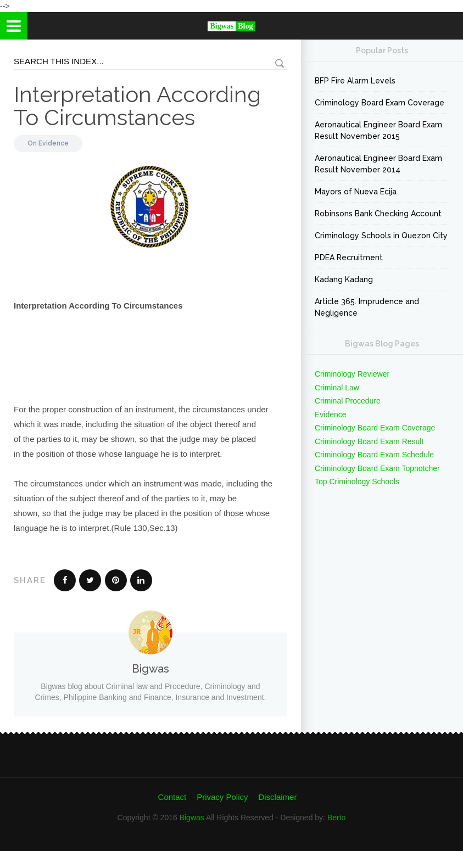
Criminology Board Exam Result (369, 441)
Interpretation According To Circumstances (137, 105)
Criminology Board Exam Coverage (379, 102)
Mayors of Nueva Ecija (356, 191)
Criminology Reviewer (352, 373)
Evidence (53, 143)
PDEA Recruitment (349, 257)
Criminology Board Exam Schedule (374, 454)
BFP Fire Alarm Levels (355, 80)
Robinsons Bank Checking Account (378, 213)
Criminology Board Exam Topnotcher (377, 468)
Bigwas (192, 817)
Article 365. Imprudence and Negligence (367, 307)
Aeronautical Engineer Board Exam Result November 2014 (378, 164)
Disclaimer (277, 797)
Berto (336, 817)
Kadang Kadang (344, 279)
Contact (172, 797)
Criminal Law (337, 387)
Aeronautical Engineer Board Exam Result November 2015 (378, 130)
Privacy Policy (222, 797)
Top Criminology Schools (357, 481)
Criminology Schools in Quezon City (381, 235)
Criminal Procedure (348, 400)
